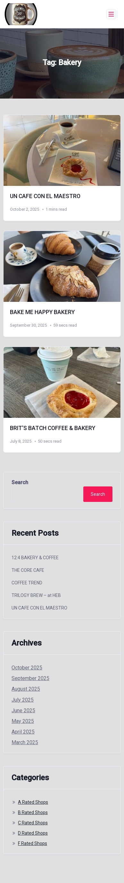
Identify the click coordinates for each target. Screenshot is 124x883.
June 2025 (23, 710)
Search (20, 482)
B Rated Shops (33, 812)
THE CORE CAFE (28, 570)
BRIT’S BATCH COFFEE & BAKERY (52, 428)
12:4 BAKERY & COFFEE (35, 557)
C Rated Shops (33, 822)
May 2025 (23, 721)
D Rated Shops (33, 833)
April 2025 (23, 732)
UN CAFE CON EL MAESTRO (45, 196)
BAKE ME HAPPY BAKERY (42, 312)
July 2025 (23, 700)
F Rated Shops (32, 843)
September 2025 (30, 678)
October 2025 (27, 668)
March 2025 (25, 742)
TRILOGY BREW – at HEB (36, 595)
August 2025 (26, 689)
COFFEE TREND (27, 582)
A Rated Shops (33, 802)
